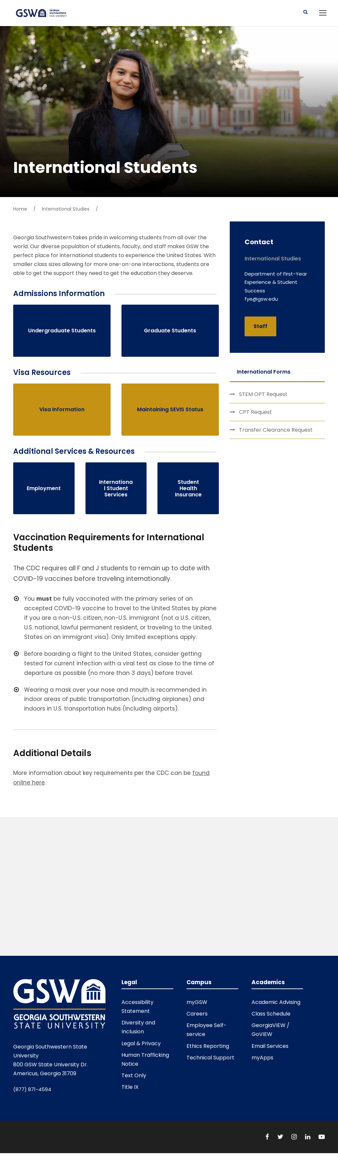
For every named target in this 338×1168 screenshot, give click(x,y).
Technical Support (210, 1063)
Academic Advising (276, 1008)
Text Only (133, 1081)
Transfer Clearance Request (276, 435)
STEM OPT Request (263, 400)
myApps (262, 1063)
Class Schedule (271, 1019)
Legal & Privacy (141, 1049)
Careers (197, 1019)
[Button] (305, 14)
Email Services (270, 1051)
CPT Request (255, 417)
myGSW (196, 1008)
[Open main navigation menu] (323, 15)
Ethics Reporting (207, 1051)
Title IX (130, 1093)
